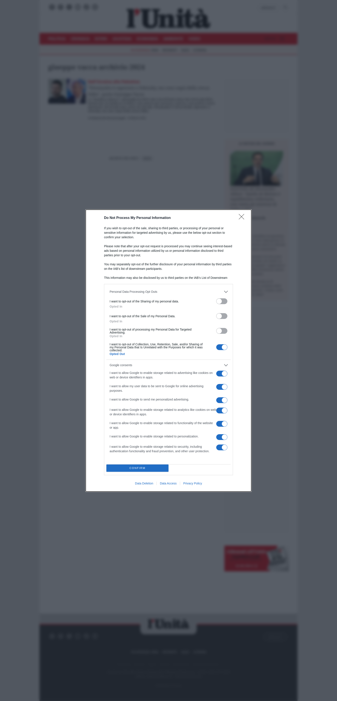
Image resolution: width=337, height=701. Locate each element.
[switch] (221, 301)
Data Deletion (144, 483)
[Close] (243, 218)
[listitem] (168, 292)
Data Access (168, 483)
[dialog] (168, 351)
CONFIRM (137, 468)
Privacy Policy (192, 483)
